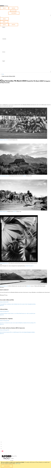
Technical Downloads (8, 64)
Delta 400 (28, 286)
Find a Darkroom (7, 58)
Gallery (6, 44)
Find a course (7, 55)
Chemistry (6, 31)
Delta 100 (14, 211)
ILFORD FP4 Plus (28, 265)
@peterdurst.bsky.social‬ (3, 286)
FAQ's (6, 62)
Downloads (6, 49)
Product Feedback (8, 67)
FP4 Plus (24, 175)
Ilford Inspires (7, 42)
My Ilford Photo (7, 48)
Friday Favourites (5, 82)
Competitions (7, 45)
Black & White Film (8, 28)
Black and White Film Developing (10, 35)
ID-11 (32, 265)
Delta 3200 (6, 139)
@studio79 (1, 139)
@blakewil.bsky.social (3, 211)
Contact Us (6, 63)
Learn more (18, 463)
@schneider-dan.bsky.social (4, 175)
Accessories (7, 32)
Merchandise (7, 33)
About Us (14, 456)
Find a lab (6, 57)
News (12, 460)
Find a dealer (7, 54)
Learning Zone (7, 41)
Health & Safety (7, 66)
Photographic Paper (8, 29)
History (12, 458)
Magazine (6, 40)
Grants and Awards (8, 46)
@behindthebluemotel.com (4, 263)
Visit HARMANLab (8, 53)
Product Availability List (8, 36)
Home (3, 74)
